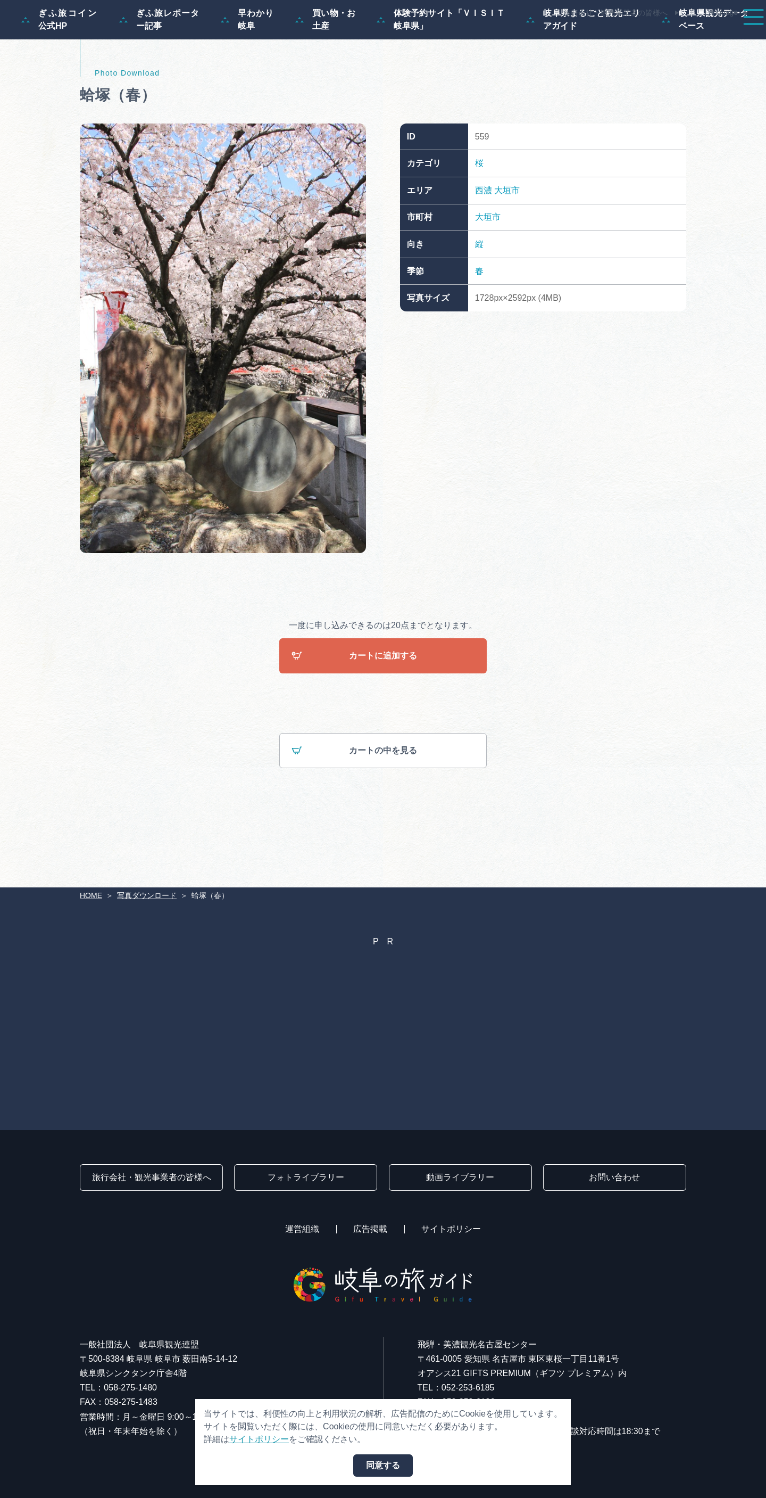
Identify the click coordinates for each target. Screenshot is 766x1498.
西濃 (483, 241)
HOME (91, 895)
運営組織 (302, 1228)
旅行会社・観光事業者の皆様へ (615, 13)
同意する (383, 1465)
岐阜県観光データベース (705, 70)
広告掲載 (370, 1228)
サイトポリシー (451, 1228)
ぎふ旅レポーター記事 (159, 70)
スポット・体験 (483, 38)
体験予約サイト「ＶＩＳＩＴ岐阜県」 (441, 70)
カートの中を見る (354, 802)
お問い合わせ (614, 1177)
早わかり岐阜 (247, 70)
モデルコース (402, 38)
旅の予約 (666, 38)
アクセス (725, 38)
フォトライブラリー (306, 1177)
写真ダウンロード (147, 895)
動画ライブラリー (460, 1177)
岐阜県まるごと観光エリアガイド (583, 70)
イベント (555, 38)
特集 (342, 38)
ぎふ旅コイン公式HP (59, 70)
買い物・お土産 (325, 70)
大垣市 (507, 241)
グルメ (611, 38)
